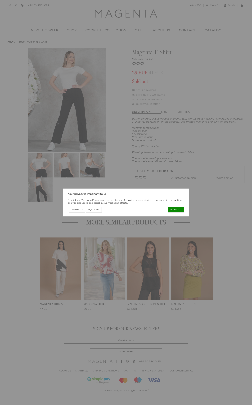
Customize (77, 209)
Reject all (94, 209)
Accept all (176, 209)
